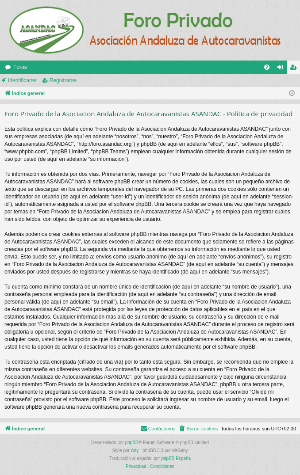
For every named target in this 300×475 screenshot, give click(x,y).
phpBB (131, 442)
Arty (135, 450)
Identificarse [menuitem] (282, 69)
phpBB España (176, 458)
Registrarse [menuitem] (295, 69)
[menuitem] (266, 67)
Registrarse (63, 80)
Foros (20, 67)
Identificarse (22, 80)
